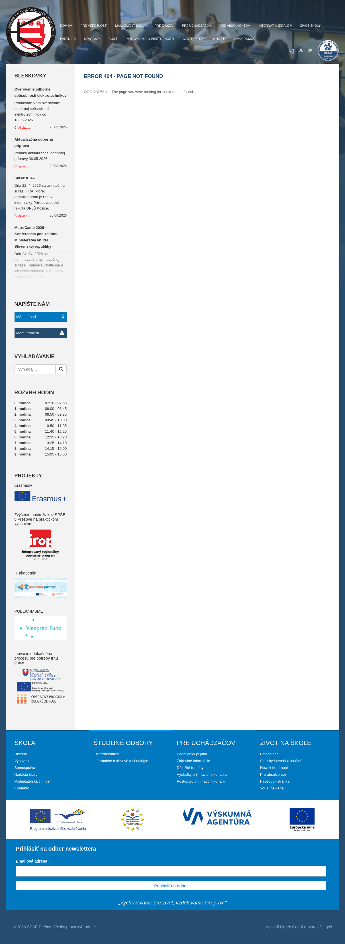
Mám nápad (40, 316)
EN (291, 50)
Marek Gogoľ (291, 927)
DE (301, 50)
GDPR (114, 38)
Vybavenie (23, 761)
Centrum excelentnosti (204, 38)
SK (310, 50)
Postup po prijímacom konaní (201, 781)
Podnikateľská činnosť (33, 781)
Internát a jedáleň (275, 25)
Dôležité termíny (190, 768)
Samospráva (25, 768)
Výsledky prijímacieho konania (202, 774)
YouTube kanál (272, 788)
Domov (66, 25)
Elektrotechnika (106, 754)
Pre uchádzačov (196, 25)
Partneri (68, 38)
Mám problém (40, 333)
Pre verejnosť (94, 25)
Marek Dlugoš (319, 927)
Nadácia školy (26, 774)
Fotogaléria (269, 754)
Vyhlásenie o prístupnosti (150, 38)
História (21, 754)
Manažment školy (130, 25)
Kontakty (92, 38)
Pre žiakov (164, 25)
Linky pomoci (245, 38)
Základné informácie (193, 761)
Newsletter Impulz (274, 768)
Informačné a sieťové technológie (120, 761)
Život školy (310, 25)
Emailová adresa (33, 862)
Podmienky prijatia (192, 754)
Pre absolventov (235, 25)
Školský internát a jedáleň (281, 761)
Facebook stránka (274, 781)
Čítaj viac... (22, 127)
